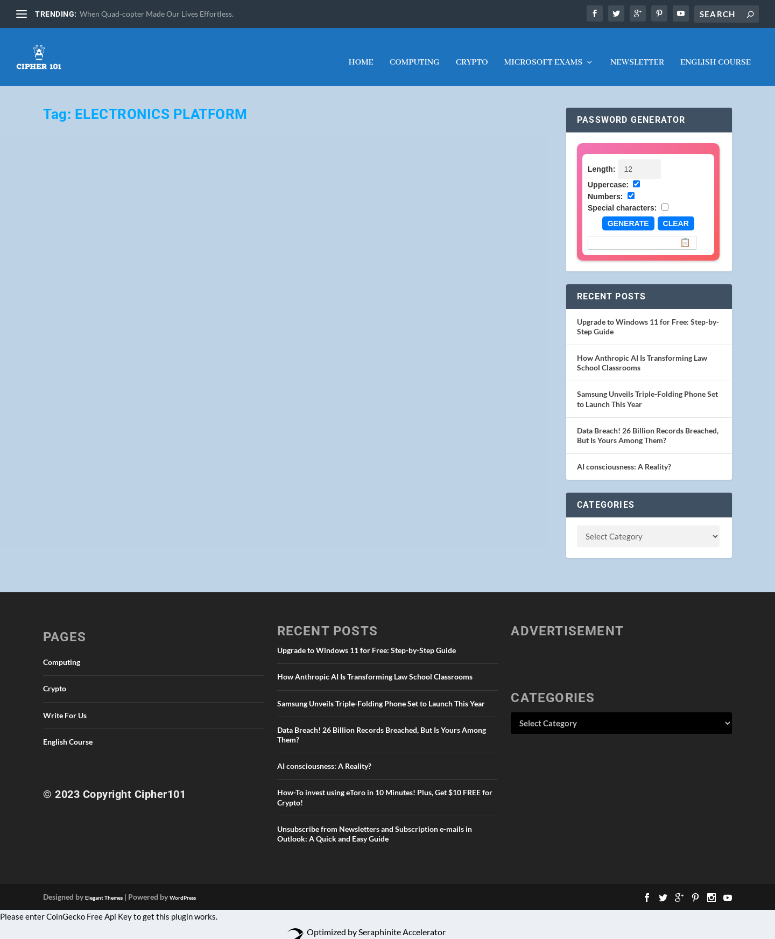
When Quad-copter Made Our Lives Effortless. (157, 13)
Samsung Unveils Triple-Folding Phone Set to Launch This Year (381, 693)
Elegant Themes (104, 888)
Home (360, 53)
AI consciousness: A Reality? (624, 456)
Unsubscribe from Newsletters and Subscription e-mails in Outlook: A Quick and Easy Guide (374, 824)
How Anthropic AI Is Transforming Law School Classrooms (375, 666)
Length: (601, 159)
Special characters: (622, 198)
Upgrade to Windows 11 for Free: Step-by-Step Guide (366, 640)
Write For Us (65, 705)
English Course (715, 53)
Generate (628, 213)
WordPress (183, 888)
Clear (676, 213)
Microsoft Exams (543, 53)
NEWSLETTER (637, 53)
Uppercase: (608, 175)
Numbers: (605, 187)
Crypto (472, 53)
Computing (415, 53)
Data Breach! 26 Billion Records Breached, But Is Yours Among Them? (647, 425)
